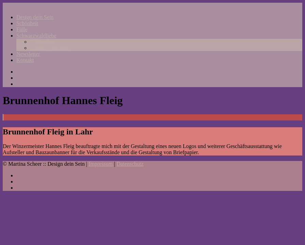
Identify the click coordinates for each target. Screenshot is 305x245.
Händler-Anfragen (50, 48)
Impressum (101, 164)
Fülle (22, 29)
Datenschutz (130, 164)
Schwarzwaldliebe (36, 35)
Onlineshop (42, 42)
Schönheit (27, 23)
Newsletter (28, 54)
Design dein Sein (35, 17)
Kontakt (25, 60)
